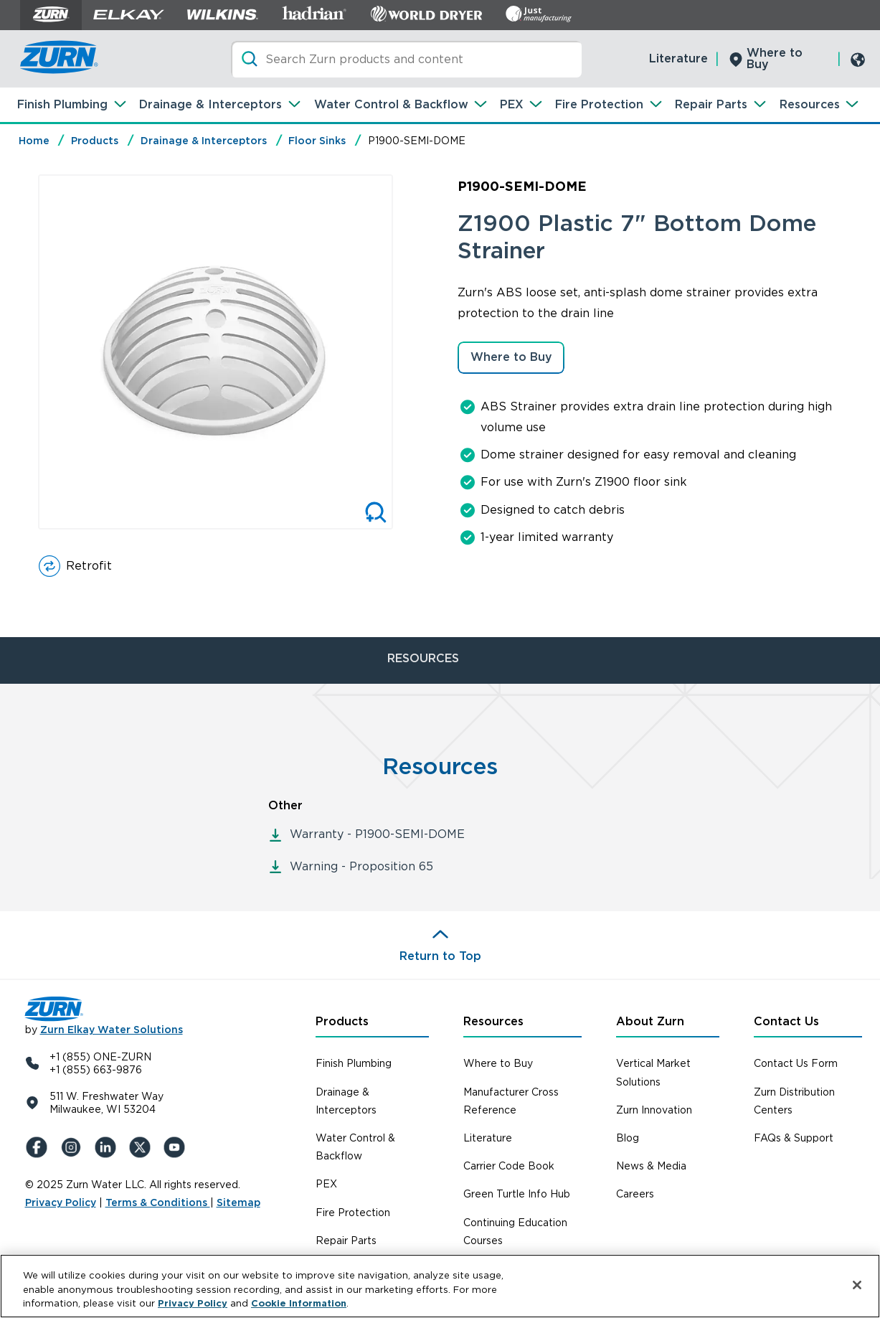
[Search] (406, 59)
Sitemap (238, 1202)
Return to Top (440, 956)
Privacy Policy (60, 1202)
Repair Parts (711, 104)
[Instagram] (74, 1147)
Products (94, 140)
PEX (512, 104)
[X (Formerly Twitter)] (142, 1147)
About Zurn (650, 1021)
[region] (440, 1286)
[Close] (857, 1285)
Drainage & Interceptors (210, 104)
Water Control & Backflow (391, 104)
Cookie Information (298, 1303)
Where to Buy (775, 58)
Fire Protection (599, 104)
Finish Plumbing (62, 104)
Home (34, 140)
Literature (678, 58)
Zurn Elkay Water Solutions (111, 1029)
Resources (810, 104)
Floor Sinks (317, 140)
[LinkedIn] (108, 1147)
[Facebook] (39, 1147)
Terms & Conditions (157, 1202)
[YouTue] (177, 1147)
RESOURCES (423, 658)
